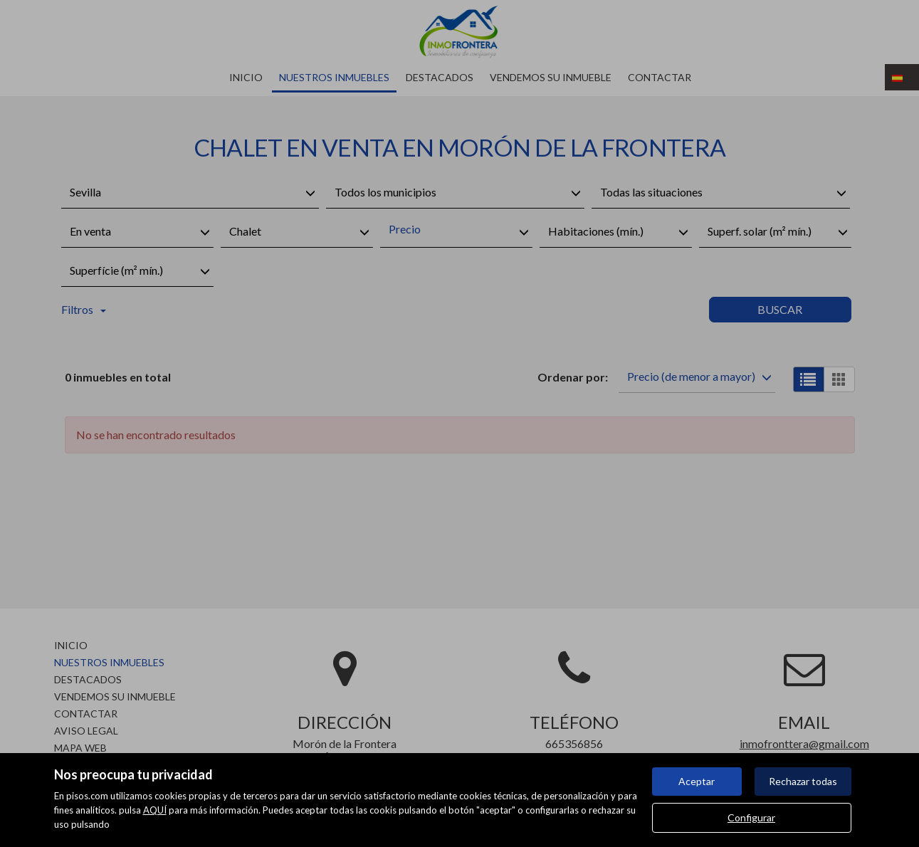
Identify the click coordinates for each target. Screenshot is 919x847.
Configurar (751, 817)
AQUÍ (155, 810)
